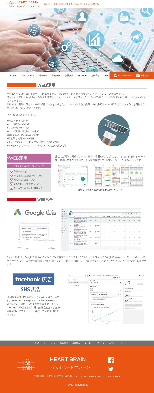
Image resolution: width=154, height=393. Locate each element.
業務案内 (56, 75)
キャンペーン (27, 75)
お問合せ (95, 75)
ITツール (82, 75)
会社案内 (69, 75)
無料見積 (145, 75)
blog (106, 75)
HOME (13, 75)
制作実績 (43, 75)
